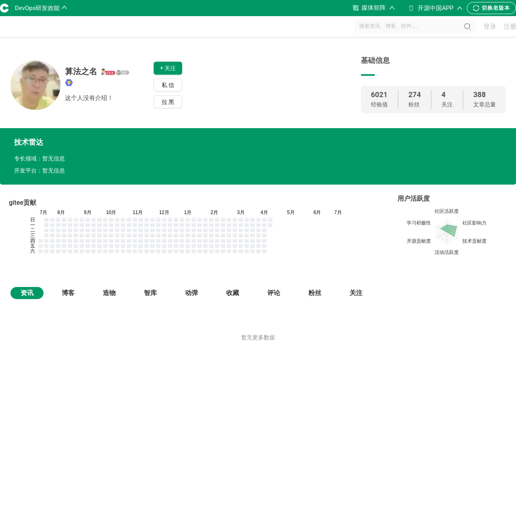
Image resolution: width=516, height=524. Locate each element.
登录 (489, 26)
